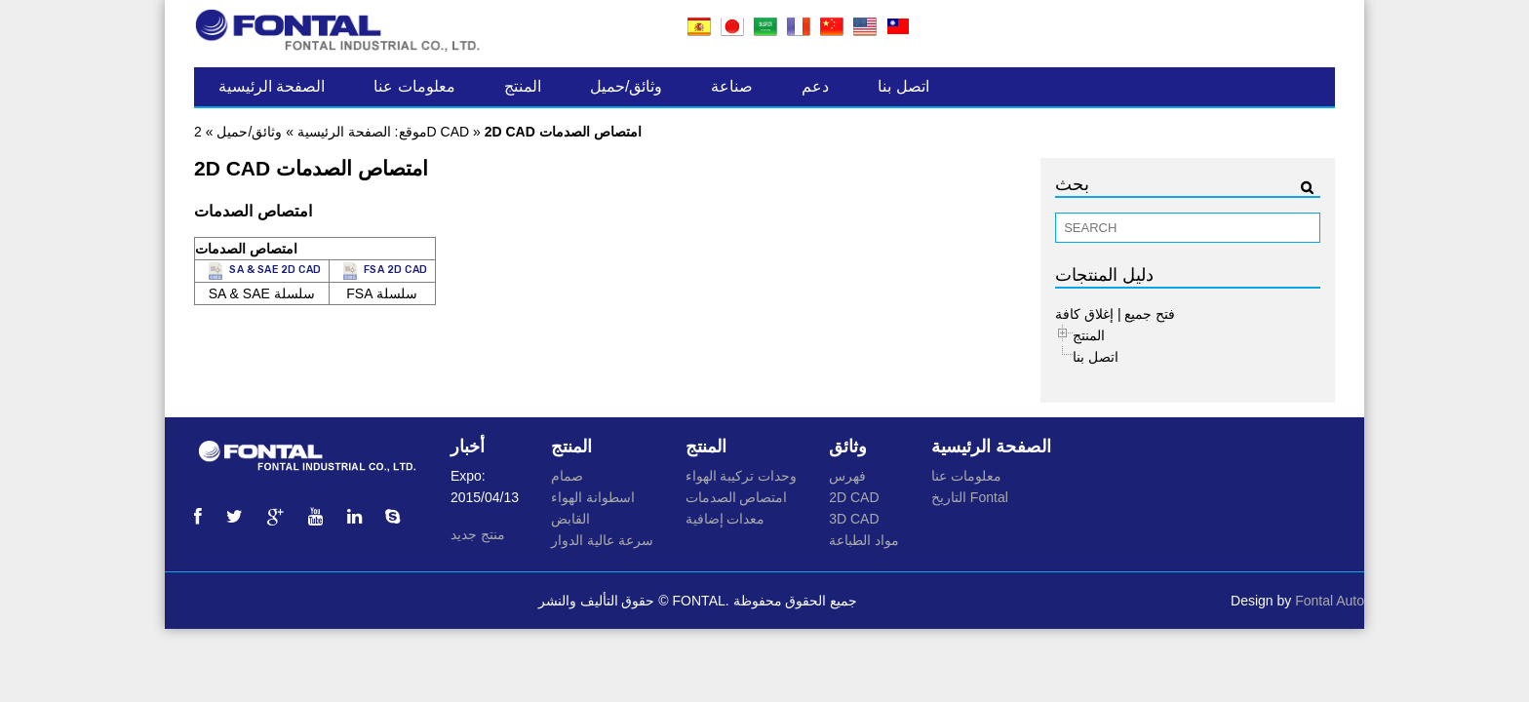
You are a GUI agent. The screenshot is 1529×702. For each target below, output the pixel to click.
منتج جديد (478, 534)
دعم (815, 86)
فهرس (847, 476)
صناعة (732, 86)
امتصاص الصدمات (737, 497)
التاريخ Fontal (969, 497)
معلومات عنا (413, 86)
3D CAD (854, 518)
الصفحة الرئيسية (271, 86)
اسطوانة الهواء (593, 497)
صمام (567, 476)
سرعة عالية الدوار (602, 540)
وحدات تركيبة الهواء (742, 476)
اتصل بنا (903, 86)
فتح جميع (1149, 314)
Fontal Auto (1329, 600)
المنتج (522, 86)
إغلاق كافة (1084, 314)
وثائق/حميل (626, 86)
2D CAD (854, 497)
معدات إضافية (725, 518)
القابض (570, 518)
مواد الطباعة (864, 540)
